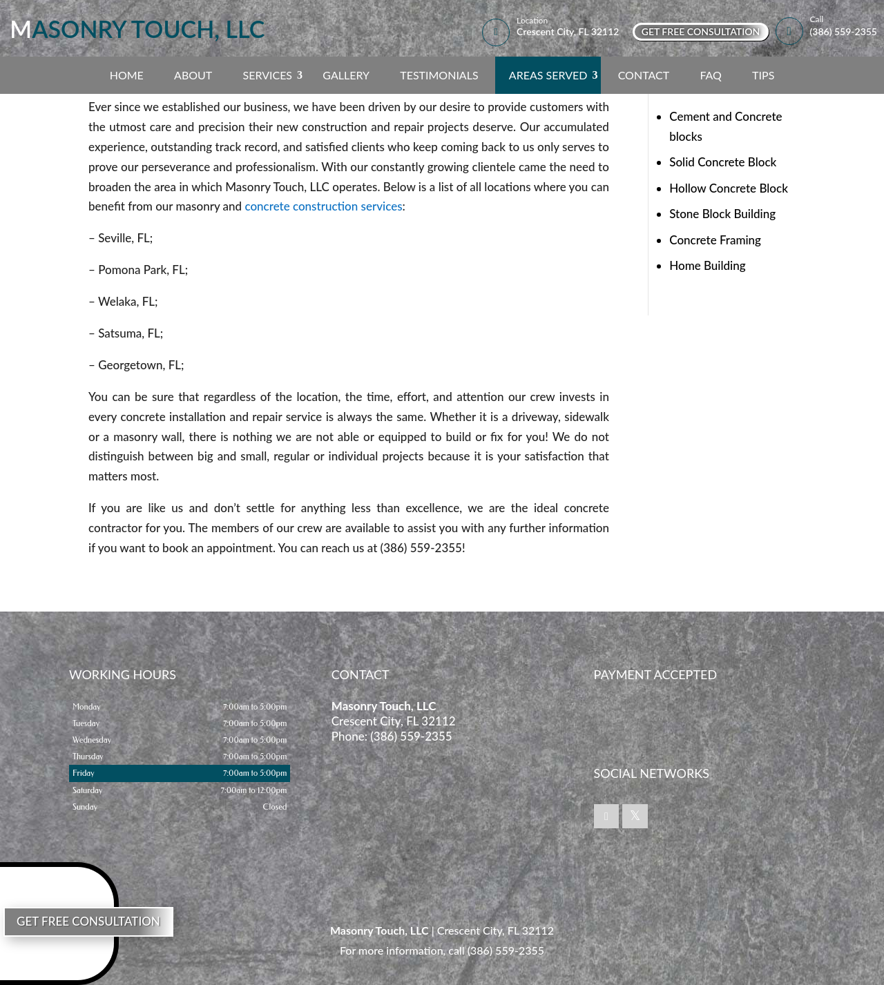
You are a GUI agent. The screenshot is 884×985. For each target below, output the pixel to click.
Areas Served (548, 74)
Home (127, 74)
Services (267, 74)
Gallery (346, 74)
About (193, 74)
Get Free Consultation (701, 31)
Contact (644, 74)
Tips (763, 74)
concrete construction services (322, 206)
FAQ (710, 74)
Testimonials (439, 74)
